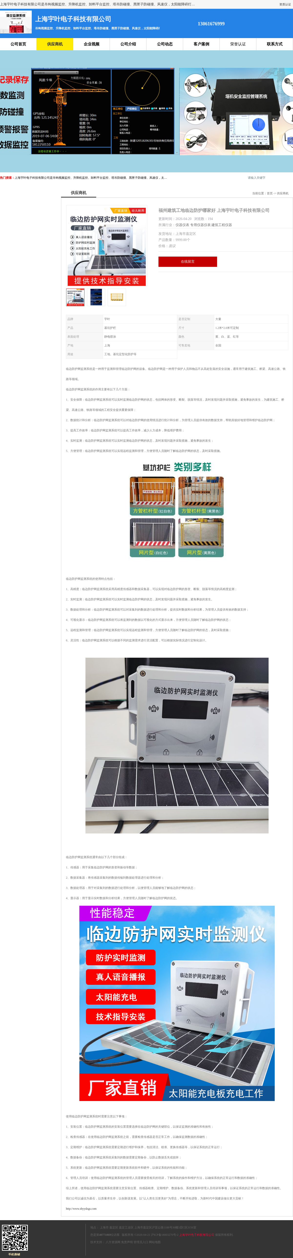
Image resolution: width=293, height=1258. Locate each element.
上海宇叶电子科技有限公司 (196, 1235)
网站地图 (155, 1242)
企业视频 (91, 44)
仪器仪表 (182, 225)
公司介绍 (128, 44)
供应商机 (55, 44)
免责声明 (127, 1242)
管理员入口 (141, 1242)
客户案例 (201, 44)
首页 (270, 193)
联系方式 (275, 44)
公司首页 (18, 44)
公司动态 (165, 44)
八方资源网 (113, 1242)
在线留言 (188, 261)
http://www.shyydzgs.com (81, 1208)
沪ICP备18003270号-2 (164, 1235)
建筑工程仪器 (221, 225)
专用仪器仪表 (200, 225)
